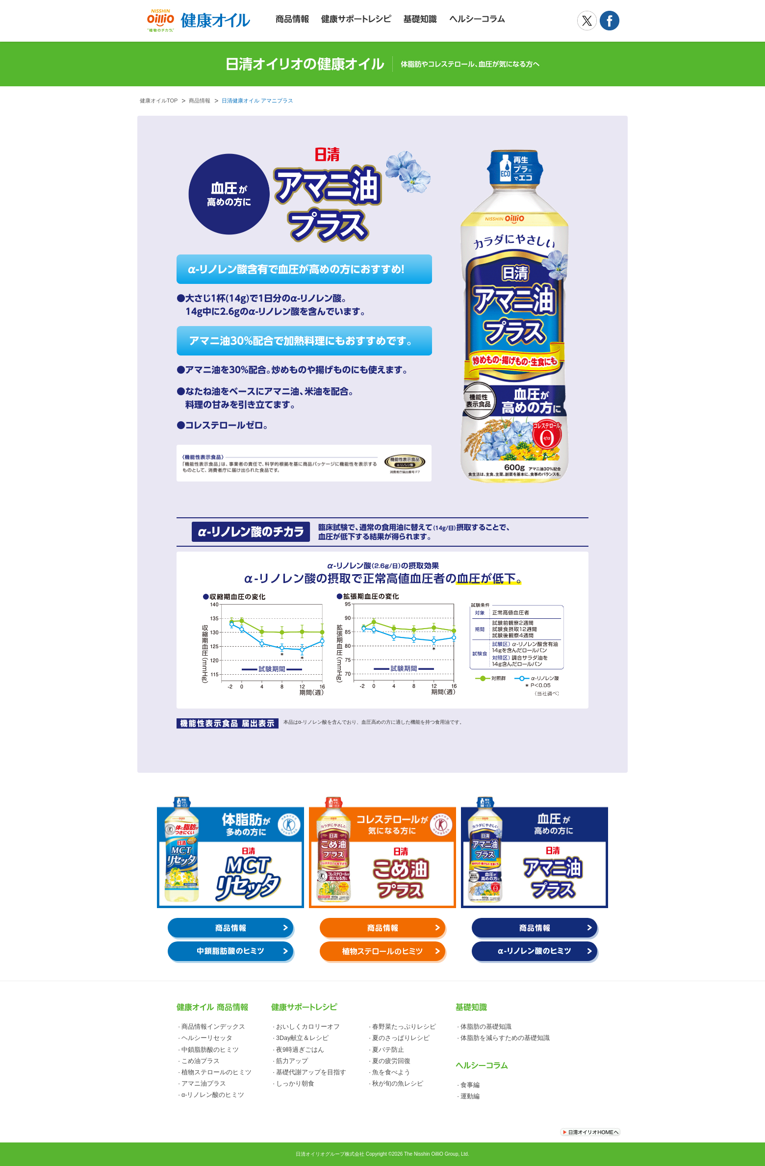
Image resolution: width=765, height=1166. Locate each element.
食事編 (470, 1085)
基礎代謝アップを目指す (311, 1072)
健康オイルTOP (159, 100)
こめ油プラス (200, 1061)
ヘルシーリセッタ (206, 1038)
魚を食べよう (391, 1072)
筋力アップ (292, 1061)
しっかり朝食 (295, 1083)
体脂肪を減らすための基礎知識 (505, 1038)
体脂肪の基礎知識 (485, 1026)
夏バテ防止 (388, 1049)
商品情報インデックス (213, 1026)
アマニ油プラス (203, 1083)
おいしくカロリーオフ (308, 1026)
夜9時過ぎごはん (300, 1049)
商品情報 (199, 100)
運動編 (470, 1096)
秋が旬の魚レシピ (397, 1083)
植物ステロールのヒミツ (216, 1072)
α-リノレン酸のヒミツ (212, 1094)
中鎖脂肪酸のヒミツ (210, 1049)
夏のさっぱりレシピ (401, 1038)
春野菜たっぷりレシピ (404, 1026)
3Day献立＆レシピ (302, 1038)
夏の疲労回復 (391, 1061)
